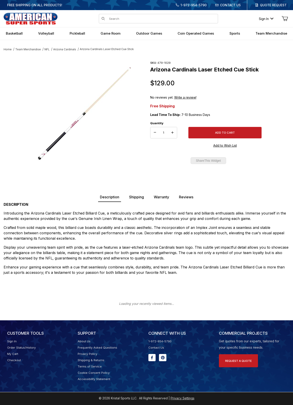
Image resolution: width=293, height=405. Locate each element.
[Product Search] (162, 18)
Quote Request (273, 5)
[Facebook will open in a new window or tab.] (152, 357)
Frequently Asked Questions (97, 347)
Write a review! (185, 97)
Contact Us (230, 5)
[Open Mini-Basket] (284, 18)
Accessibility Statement (94, 379)
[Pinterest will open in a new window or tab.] (162, 357)
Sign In (266, 19)
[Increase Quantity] (172, 132)
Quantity (156, 123)
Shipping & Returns (91, 360)
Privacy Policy (87, 354)
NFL (47, 49)
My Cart (12, 354)
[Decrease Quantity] (154, 132)
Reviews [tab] (186, 197)
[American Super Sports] (30, 18)
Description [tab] (109, 197)
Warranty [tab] (161, 197)
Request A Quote (238, 361)
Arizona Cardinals (64, 49)
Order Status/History (21, 347)
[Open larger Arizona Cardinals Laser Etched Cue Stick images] (84, 113)
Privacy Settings (182, 398)
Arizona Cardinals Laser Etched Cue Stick (107, 49)
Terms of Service (90, 366)
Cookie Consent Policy (94, 372)
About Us (84, 341)
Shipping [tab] (136, 197)
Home (8, 49)
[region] (13, 112)
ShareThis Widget (208, 160)
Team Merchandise (28, 49)
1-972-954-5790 (194, 5)
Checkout (14, 360)
